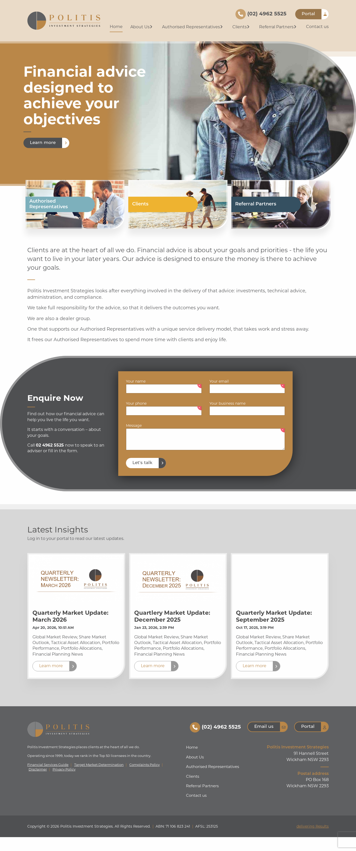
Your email (219, 395)
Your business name (227, 417)
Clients (241, 26)
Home (116, 26)
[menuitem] (116, 27)
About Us (142, 26)
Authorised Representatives (193, 26)
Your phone (136, 417)
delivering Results (312, 840)
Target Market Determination (99, 778)
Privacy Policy (64, 783)
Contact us (317, 26)
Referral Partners (278, 26)
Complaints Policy (144, 778)
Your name (136, 395)
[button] (54, 680)
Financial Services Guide (48, 778)
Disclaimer (38, 783)
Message (134, 439)
